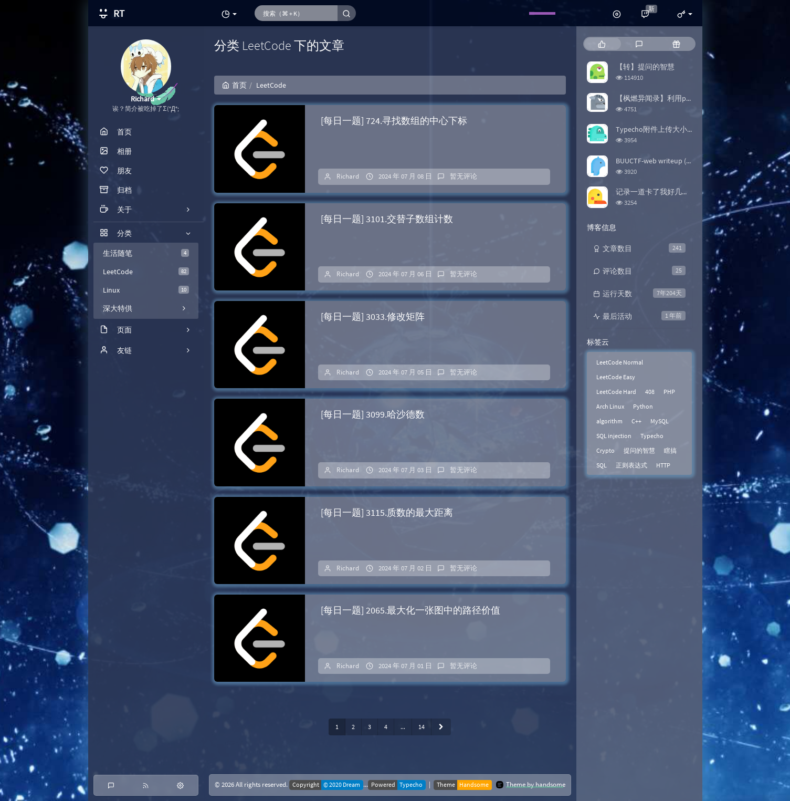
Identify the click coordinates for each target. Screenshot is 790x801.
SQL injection (613, 436)
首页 (234, 85)
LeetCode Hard (616, 392)
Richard (347, 176)
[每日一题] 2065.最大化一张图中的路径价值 (410, 610)
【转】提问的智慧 (645, 66)
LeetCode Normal (619, 362)
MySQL (659, 421)
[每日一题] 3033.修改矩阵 (373, 316)
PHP (669, 392)
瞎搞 (670, 450)
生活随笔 (146, 253)
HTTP (663, 465)
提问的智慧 (639, 450)
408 (650, 392)
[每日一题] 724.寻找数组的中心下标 (394, 121)
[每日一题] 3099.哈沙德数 (373, 414)
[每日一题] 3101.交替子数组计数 (387, 219)
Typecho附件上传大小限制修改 (666, 129)
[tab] (601, 44)
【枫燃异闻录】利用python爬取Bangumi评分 (689, 98)
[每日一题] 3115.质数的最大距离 (387, 512)
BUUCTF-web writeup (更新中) (663, 160)
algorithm (609, 421)
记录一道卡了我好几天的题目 (663, 191)
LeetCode (146, 271)
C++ (636, 421)
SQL (601, 465)
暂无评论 (463, 176)
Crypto (605, 450)
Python (643, 406)
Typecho (651, 436)
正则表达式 (631, 465)
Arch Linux (610, 406)
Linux (146, 290)
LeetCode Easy (615, 377)
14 (421, 727)
